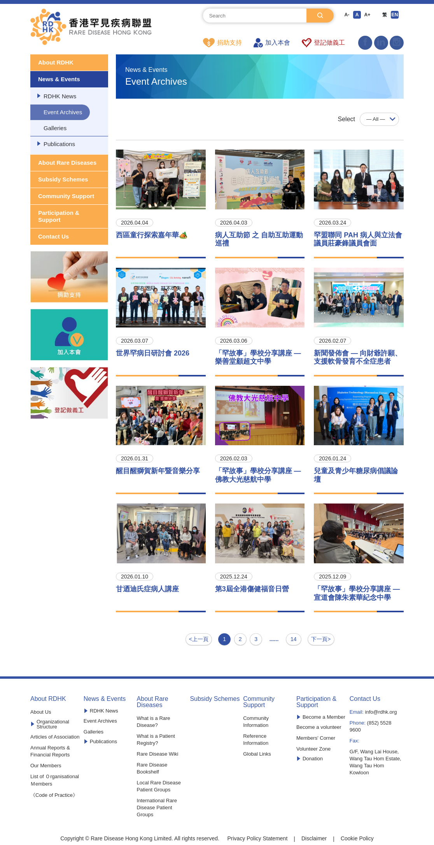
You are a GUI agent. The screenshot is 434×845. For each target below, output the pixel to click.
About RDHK (56, 62)
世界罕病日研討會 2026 (152, 353)
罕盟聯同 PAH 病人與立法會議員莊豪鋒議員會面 (358, 240)
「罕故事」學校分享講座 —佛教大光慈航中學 (258, 475)
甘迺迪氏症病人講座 (147, 589)
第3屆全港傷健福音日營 (252, 589)
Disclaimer (314, 836)
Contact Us (53, 236)
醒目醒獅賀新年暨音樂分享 (158, 471)
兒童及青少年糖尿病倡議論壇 (356, 475)
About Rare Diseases (67, 163)
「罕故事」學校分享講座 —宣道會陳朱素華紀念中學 (357, 593)
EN (398, 15)
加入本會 (272, 42)
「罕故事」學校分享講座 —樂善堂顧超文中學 (258, 358)
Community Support (66, 196)
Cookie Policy (357, 836)
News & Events (59, 79)
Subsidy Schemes (63, 179)
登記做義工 (323, 42)
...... (275, 638)
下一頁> (320, 638)
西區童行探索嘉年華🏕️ (151, 235)
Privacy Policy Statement (257, 836)
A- (345, 15)
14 (292, 638)
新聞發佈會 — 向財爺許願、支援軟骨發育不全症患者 (358, 358)
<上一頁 (200, 638)
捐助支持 (222, 42)
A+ (368, 15)
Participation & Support (58, 216)
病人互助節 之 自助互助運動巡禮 (259, 240)
